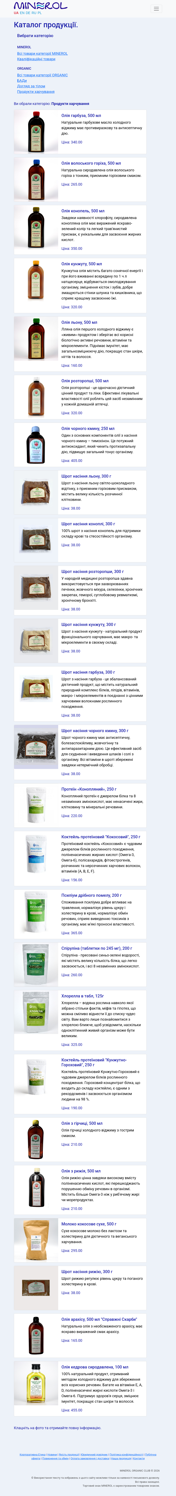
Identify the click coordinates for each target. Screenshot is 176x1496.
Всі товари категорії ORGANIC (42, 75)
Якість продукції (69, 1454)
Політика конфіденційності (126, 1454)
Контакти (139, 1458)
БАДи (22, 80)
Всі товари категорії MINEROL (42, 53)
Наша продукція (121, 1458)
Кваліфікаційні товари (36, 59)
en (22, 13)
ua (16, 13)
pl (40, 13)
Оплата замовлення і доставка (90, 1458)
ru (34, 13)
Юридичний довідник (94, 1454)
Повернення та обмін (55, 1458)
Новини (52, 1454)
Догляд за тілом (31, 86)
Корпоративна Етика (32, 1454)
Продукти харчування (36, 91)
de (28, 13)
